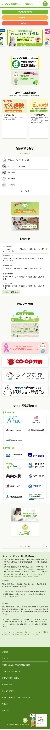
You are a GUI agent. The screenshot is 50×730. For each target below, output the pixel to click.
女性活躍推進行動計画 (10, 679)
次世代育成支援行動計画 (11, 672)
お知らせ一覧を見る (10, 293)
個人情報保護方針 (8, 692)
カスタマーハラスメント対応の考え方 (16, 698)
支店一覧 (5, 659)
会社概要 (5, 652)
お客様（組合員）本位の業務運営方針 (16, 665)
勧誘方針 (5, 711)
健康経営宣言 (7, 685)
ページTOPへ (25, 547)
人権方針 (5, 705)
